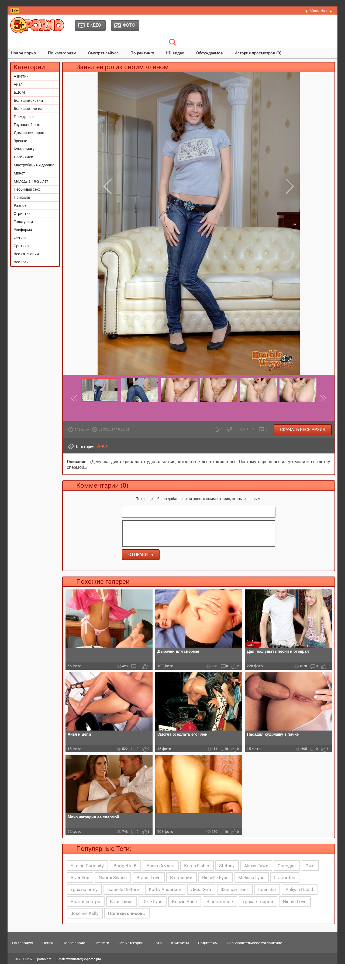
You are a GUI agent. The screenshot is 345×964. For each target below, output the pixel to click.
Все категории (26, 254)
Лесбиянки (23, 157)
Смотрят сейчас (103, 53)
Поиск (47, 943)
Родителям (208, 943)
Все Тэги (21, 262)
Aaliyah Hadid (299, 889)
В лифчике (121, 901)
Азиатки (21, 76)
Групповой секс (27, 125)
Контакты (180, 943)
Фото (157, 943)
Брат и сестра (85, 901)
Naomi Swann (113, 877)
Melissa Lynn (251, 877)
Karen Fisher (196, 865)
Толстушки (23, 221)
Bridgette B (125, 865)
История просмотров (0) (257, 53)
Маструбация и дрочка (34, 165)
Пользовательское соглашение (254, 943)
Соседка (287, 865)
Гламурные (23, 116)
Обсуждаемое (209, 53)
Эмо (310, 865)
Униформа (23, 230)
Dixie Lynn (152, 901)
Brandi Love (148, 877)
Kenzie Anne (184, 901)
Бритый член (160, 865)
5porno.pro (43, 959)
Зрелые (20, 141)
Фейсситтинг (235, 889)
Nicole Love (294, 901)
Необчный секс (27, 189)
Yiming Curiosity (87, 865)
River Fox (80, 877)
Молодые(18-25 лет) (32, 181)
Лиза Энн (201, 889)
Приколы (22, 197)
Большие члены (28, 108)
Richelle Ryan (215, 877)
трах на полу (84, 889)
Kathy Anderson (165, 889)
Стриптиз (22, 213)
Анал (18, 84)
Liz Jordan (284, 877)
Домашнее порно (29, 133)
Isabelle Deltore (123, 889)
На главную (22, 943)
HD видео (175, 53)
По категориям (62, 53)
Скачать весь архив (302, 429)
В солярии (181, 877)
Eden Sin (267, 889)
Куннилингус (25, 149)
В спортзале (219, 901)
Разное (20, 205)
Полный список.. (126, 913)
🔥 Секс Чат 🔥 (318, 10)
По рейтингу (142, 53)
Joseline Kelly (84, 913)
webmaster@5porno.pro (83, 959)
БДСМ (19, 92)
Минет (19, 173)
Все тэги (101, 943)
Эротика (21, 246)
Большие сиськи (28, 100)
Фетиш (20, 238)
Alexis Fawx (256, 865)
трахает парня (258, 901)
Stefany (226, 865)
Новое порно (23, 53)
